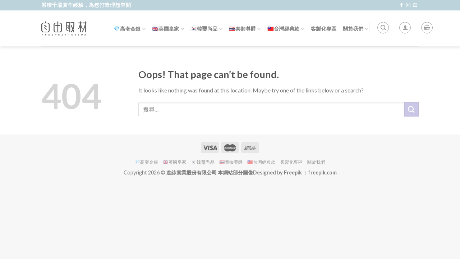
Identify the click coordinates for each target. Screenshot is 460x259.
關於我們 (355, 29)
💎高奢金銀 (130, 29)
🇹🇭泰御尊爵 (245, 29)
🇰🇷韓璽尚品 (206, 29)
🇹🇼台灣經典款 (285, 29)
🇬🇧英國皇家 (168, 29)
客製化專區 (323, 29)
